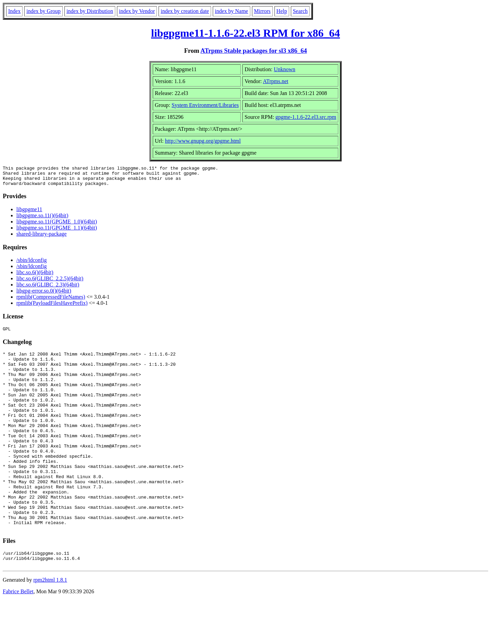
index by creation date (185, 11)
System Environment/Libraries (205, 105)
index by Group (43, 11)
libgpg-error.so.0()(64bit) (43, 295)
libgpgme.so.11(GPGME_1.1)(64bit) (56, 232)
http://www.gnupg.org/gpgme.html (203, 141)
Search (300, 11)
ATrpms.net (275, 81)
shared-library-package (41, 238)
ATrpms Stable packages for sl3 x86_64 (253, 50)
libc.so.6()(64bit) (34, 276)
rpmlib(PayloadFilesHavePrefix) (52, 307)
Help (282, 11)
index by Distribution (89, 11)
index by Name (231, 11)
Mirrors (262, 11)
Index (14, 11)
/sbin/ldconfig (31, 264)
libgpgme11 (29, 213)
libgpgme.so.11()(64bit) (42, 219)
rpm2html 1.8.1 (50, 624)
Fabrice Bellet (18, 635)
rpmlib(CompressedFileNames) (50, 301)
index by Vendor (137, 11)
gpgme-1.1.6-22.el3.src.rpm (306, 117)
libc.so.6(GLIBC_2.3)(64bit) (47, 289)
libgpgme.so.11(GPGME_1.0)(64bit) (56, 226)
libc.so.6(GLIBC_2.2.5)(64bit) (49, 282)
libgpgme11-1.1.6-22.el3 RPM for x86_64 (245, 33)
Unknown (284, 69)
